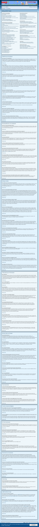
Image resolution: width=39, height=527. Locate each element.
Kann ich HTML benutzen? (5, 47)
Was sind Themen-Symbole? (5, 52)
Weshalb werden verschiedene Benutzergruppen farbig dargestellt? (28, 17)
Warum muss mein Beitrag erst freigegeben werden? (8, 43)
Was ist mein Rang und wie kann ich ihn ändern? (8, 30)
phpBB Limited (4, 151)
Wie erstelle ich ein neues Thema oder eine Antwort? (8, 34)
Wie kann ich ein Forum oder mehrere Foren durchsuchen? (27, 30)
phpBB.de (9, 151)
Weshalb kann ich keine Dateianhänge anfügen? (8, 39)
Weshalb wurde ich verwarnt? (5, 40)
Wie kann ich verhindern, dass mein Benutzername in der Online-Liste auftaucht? (10, 24)
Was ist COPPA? (4, 14)
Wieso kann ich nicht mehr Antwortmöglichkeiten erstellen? (9, 37)
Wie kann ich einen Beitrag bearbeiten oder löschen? (8, 35)
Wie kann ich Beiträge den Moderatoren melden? (8, 41)
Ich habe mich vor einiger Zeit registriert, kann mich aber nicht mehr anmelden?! (10, 18)
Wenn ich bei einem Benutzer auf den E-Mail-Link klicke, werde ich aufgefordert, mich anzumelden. (10, 31)
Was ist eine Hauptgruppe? (23, 18)
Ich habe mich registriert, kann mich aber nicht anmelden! (9, 16)
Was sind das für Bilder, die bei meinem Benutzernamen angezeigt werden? (10, 28)
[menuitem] (7, 7)
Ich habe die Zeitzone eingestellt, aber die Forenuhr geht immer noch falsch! (10, 26)
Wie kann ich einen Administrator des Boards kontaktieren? (27, 48)
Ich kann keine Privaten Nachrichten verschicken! (25, 21)
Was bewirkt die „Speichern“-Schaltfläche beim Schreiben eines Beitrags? (9, 42)
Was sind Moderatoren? (22, 14)
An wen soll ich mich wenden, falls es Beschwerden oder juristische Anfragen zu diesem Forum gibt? (28, 47)
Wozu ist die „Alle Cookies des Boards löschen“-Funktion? (9, 20)
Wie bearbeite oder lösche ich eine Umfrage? (7, 38)
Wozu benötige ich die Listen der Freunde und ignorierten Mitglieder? (28, 25)
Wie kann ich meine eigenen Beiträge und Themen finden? (27, 33)
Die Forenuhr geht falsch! (5, 25)
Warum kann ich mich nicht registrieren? (7, 15)
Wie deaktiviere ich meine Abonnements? (25, 39)
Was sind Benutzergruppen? (23, 15)
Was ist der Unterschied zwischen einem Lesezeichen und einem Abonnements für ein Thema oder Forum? (27, 36)
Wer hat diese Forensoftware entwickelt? (24, 45)
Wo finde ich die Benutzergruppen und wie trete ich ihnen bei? (27, 16)
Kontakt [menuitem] (25, 522)
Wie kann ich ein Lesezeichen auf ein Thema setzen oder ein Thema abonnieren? (28, 37)
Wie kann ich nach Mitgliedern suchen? (24, 32)
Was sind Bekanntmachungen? (6, 50)
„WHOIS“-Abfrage (26, 506)
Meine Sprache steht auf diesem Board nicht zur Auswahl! (9, 27)
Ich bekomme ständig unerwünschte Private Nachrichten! (26, 22)
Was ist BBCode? (4, 46)
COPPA (10, 81)
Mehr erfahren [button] (7, 525)
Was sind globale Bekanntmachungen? (6, 49)
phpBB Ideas (6, 501)
